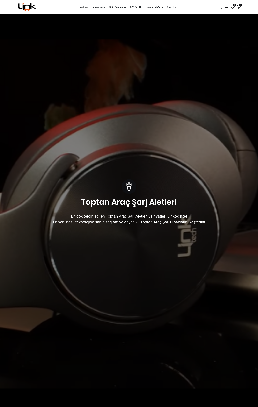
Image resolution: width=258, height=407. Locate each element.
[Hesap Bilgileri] (226, 7)
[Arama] (220, 7)
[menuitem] (83, 7)
